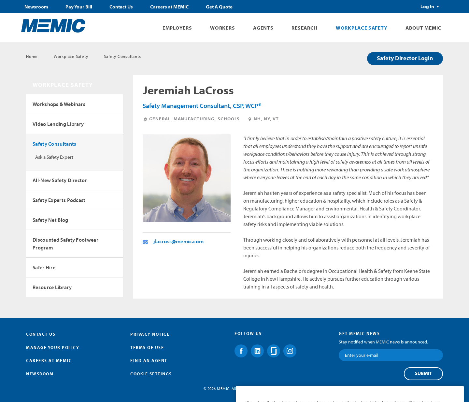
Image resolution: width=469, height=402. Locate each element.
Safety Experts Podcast (59, 200)
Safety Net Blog (50, 220)
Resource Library (52, 287)
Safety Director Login (405, 58)
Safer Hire (44, 267)
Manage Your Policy (52, 347)
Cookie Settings (151, 373)
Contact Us (121, 7)
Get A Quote (219, 7)
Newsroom (36, 7)
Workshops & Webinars (59, 104)
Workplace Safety (361, 28)
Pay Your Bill (78, 7)
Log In (427, 6)
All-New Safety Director (60, 180)
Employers (177, 28)
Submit (423, 373)
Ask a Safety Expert (54, 157)
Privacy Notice (149, 334)
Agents (263, 28)
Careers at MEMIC (169, 7)
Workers (222, 28)
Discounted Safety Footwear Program (65, 243)
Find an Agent (148, 360)
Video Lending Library (58, 124)
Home (32, 56)
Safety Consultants (122, 56)
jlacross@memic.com (178, 241)
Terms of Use (147, 347)
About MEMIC (423, 28)
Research (304, 28)
